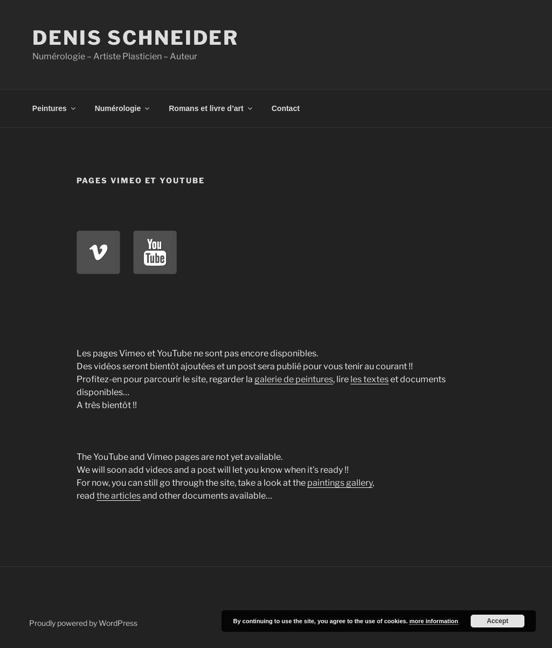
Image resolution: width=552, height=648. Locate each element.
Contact (286, 108)
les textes (369, 379)
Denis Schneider (135, 38)
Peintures (54, 108)
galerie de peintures (293, 379)
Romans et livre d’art (211, 108)
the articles (118, 496)
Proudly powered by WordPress (83, 623)
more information (433, 621)
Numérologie (123, 108)
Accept (497, 621)
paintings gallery (339, 483)
